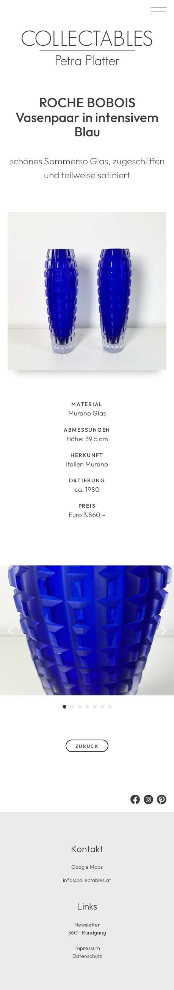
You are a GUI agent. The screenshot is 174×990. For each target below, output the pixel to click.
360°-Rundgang (87, 932)
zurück (87, 746)
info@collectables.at (87, 880)
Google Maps (87, 866)
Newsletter (87, 924)
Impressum (87, 948)
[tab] (64, 706)
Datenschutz (87, 956)
